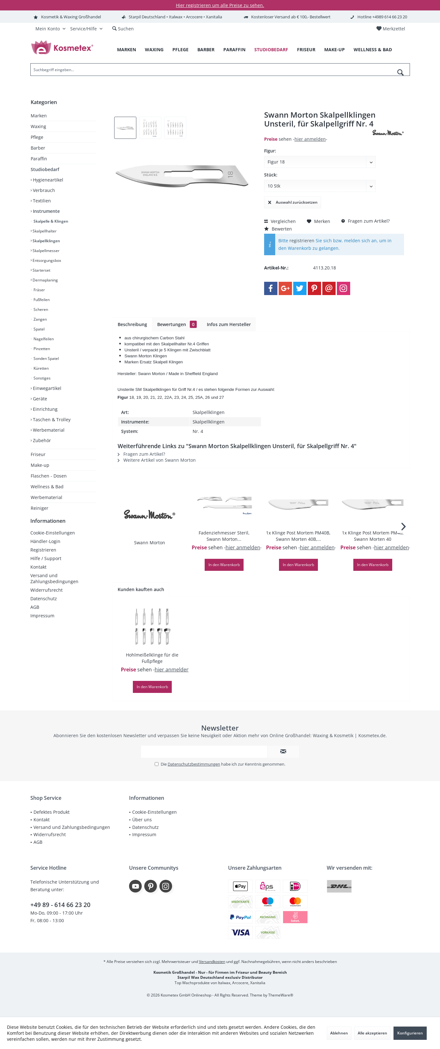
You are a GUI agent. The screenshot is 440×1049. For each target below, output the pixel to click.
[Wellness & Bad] (372, 49)
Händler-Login (45, 548)
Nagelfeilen (43, 339)
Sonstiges (42, 378)
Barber (38, 148)
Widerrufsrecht (46, 596)
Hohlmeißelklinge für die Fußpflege (152, 658)
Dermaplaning (45, 280)
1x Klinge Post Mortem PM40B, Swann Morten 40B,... (298, 536)
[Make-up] (334, 49)
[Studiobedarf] (271, 49)
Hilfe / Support (45, 565)
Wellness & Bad (47, 487)
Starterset (41, 270)
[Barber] (206, 49)
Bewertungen (177, 324)
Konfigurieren (410, 1033)
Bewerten (278, 229)
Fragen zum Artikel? (365, 221)
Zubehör (41, 440)
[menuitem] (390, 29)
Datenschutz (43, 605)
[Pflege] (180, 49)
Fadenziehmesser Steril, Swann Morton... (224, 536)
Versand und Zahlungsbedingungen (54, 585)
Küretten (41, 368)
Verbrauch (43, 190)
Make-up (40, 465)
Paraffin (39, 159)
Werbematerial (48, 430)
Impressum (42, 622)
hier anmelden (310, 139)
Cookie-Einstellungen (52, 539)
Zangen (40, 319)
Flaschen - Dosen (49, 476)
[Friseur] (306, 49)
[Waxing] (154, 49)
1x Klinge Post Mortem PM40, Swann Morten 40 (373, 536)
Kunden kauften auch (141, 589)
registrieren (301, 241)
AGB (34, 613)
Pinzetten (41, 348)
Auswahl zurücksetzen (293, 201)
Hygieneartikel (47, 180)
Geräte (39, 399)
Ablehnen (339, 1033)
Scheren (40, 309)
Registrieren (43, 556)
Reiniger (39, 508)
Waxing (38, 126)
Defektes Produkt (52, 812)
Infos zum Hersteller (229, 324)
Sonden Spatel (46, 358)
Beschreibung (132, 324)
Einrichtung (45, 409)
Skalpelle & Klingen (50, 221)
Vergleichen (280, 221)
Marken (39, 116)
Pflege (37, 137)
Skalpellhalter (44, 231)
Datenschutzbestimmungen (194, 764)
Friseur (38, 454)
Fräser (39, 290)
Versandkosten (212, 961)
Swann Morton (149, 543)
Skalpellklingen (46, 241)
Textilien (41, 201)
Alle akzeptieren (372, 1033)
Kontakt (38, 573)
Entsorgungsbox (46, 260)
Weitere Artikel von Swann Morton (157, 460)
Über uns (142, 820)
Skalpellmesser (45, 250)
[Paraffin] (234, 49)
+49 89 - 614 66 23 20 (60, 905)
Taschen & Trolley (51, 420)
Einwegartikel (46, 388)
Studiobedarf (45, 169)
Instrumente (46, 211)
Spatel (39, 329)
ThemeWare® (280, 995)
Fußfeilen (41, 299)
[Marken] (126, 49)
